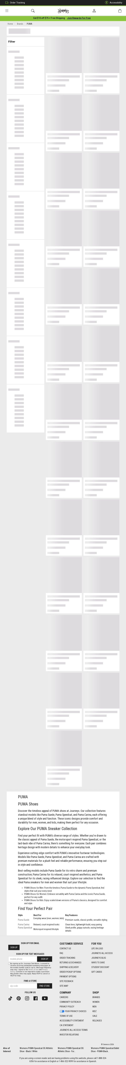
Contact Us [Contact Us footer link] (65, 948)
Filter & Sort (25, 40)
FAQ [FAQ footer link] (61, 953)
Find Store (44, 986)
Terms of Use (33, 970)
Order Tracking (14, 2)
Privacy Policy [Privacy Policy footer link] (67, 1007)
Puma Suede (23, 920)
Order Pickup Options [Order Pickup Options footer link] (70, 972)
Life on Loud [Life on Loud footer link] (97, 948)
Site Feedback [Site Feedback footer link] (66, 981)
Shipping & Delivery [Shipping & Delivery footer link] (69, 967)
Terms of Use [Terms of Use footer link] (66, 1016)
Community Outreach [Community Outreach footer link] (70, 1002)
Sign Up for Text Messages (30, 954)
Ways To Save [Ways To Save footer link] (98, 962)
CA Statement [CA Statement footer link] (66, 1025)
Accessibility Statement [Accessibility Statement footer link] (72, 1021)
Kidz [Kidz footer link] (95, 1011)
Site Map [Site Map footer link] (64, 986)
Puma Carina (23, 925)
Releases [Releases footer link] (97, 1021)
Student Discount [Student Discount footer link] (100, 967)
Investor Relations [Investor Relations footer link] (69, 1035)
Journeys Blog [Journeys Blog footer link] (98, 958)
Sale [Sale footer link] (95, 1016)
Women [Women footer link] (96, 1002)
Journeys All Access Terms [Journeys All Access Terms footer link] (74, 1030)
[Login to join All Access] (49, 18)
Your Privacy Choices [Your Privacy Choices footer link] (73, 1011)
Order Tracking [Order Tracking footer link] (67, 958)
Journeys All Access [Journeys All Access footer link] (102, 953)
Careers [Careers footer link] (64, 997)
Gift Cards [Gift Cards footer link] (96, 972)
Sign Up (14, 947)
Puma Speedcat (25, 928)
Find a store (30, 981)
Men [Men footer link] (94, 1007)
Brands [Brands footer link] (96, 997)
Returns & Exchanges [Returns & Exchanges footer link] (70, 962)
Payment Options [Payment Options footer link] (68, 976)
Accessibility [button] (112, 2)
